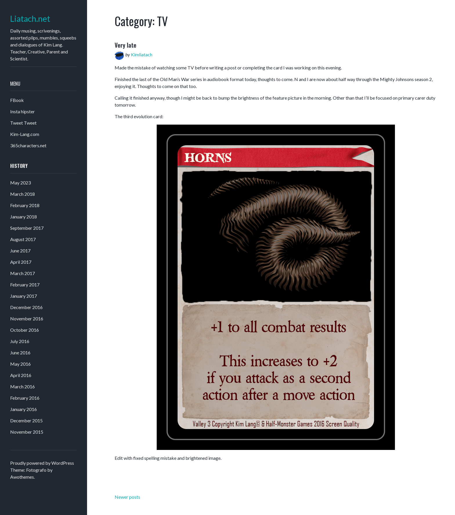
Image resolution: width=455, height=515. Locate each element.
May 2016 (20, 364)
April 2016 (20, 375)
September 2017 (27, 228)
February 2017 (24, 284)
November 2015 (26, 432)
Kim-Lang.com (24, 134)
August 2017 (23, 239)
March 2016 (22, 386)
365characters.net (28, 145)
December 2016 (26, 307)
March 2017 (22, 273)
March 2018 (22, 194)
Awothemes (22, 477)
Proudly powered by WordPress (42, 463)
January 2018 (23, 216)
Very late (125, 45)
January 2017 (23, 296)
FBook (17, 100)
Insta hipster (22, 111)
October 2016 (24, 330)
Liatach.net (30, 19)
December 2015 (26, 420)
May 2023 (20, 182)
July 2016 (19, 341)
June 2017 (20, 250)
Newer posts (127, 497)
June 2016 (20, 352)
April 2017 (20, 262)
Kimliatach (141, 54)
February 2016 (24, 398)
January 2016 (23, 409)
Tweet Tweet (23, 122)
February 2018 (24, 205)
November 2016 (26, 318)
